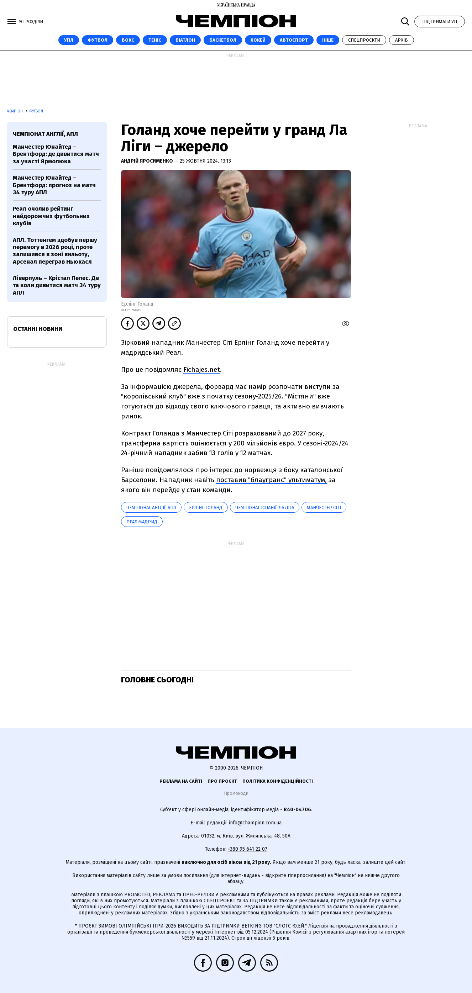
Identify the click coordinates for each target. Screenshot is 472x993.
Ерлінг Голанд (205, 507)
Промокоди (236, 793)
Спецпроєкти (364, 40)
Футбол (97, 40)
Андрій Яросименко (147, 161)
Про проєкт (222, 781)
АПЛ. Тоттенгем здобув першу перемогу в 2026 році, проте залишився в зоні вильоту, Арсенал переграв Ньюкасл (55, 250)
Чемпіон (15, 111)
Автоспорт (294, 40)
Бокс (128, 40)
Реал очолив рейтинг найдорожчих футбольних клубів (51, 216)
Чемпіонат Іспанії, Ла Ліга (264, 507)
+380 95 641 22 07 (247, 849)
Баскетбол (222, 40)
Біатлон (185, 40)
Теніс (154, 40)
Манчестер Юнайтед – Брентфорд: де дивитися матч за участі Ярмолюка (56, 154)
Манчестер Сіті (324, 507)
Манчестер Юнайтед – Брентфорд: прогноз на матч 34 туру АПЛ (54, 185)
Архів (401, 40)
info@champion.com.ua (255, 823)
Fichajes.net (201, 369)
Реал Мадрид (141, 521)
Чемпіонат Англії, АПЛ (151, 507)
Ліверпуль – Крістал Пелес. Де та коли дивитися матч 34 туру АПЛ (57, 285)
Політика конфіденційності (277, 781)
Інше (328, 40)
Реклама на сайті (180, 781)
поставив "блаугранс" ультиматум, (271, 480)
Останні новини (37, 329)
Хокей (258, 40)
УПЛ (68, 40)
